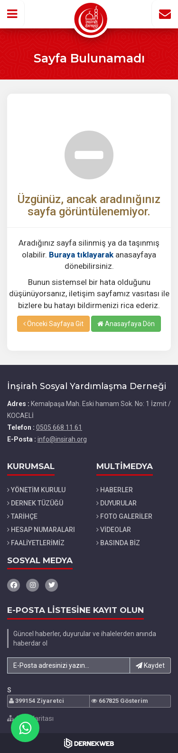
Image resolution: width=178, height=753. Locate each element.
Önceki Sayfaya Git (53, 324)
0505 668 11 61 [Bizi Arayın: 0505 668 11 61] (59, 427)
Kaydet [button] (150, 665)
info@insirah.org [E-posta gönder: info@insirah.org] (62, 439)
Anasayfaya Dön (126, 324)
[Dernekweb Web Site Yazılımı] (89, 743)
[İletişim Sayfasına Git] (164, 13)
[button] (12, 13)
